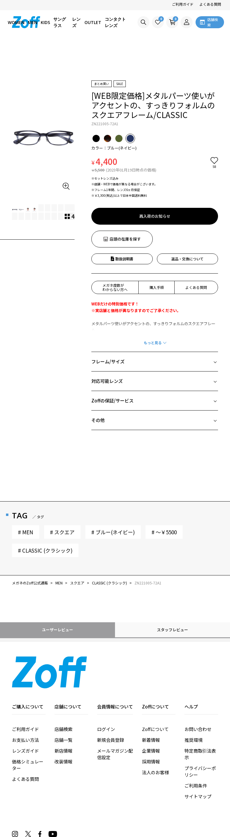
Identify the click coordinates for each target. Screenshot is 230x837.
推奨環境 (193, 740)
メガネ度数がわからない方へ (115, 287)
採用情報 (151, 761)
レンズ (76, 22)
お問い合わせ (197, 729)
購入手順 (156, 287)
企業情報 (151, 751)
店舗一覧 (63, 740)
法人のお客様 (155, 772)
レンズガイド (25, 751)
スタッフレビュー (172, 629)
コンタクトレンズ (115, 22)
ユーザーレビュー (57, 629)
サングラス (59, 22)
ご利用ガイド (182, 4)
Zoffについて (155, 729)
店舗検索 (63, 729)
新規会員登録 (110, 740)
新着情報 (151, 740)
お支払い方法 (25, 740)
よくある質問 (210, 4)
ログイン (106, 729)
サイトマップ (197, 796)
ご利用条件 (195, 785)
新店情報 (63, 751)
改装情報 (63, 761)
